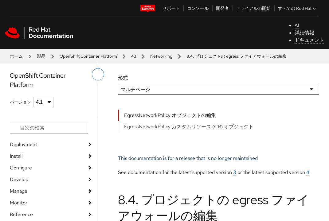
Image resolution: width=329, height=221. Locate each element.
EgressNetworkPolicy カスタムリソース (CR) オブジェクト (188, 126)
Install (16, 156)
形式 (123, 78)
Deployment (23, 144)
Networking (161, 56)
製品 (41, 56)
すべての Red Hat (297, 8)
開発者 (222, 8)
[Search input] (49, 128)
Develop (19, 179)
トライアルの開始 (253, 8)
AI (297, 25)
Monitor (18, 203)
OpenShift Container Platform (88, 56)
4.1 (133, 56)
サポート (171, 8)
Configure (21, 168)
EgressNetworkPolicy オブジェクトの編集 (170, 115)
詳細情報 (304, 32)
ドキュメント (309, 40)
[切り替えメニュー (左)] (98, 74)
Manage (18, 191)
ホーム (16, 56)
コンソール (198, 8)
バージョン (20, 102)
